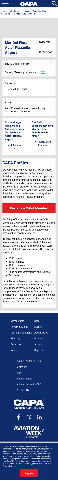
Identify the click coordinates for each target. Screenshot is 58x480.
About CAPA (40, 332)
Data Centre (14, 11)
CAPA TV (22, 367)
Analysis (39, 344)
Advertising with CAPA (29, 384)
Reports (38, 350)
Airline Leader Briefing (29, 361)
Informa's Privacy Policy (27, 453)
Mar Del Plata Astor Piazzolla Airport (19, 13)
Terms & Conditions (21, 332)
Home (2, 11)
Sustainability (24, 378)
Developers (17, 344)
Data (37, 321)
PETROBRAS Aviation (45, 143)
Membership (17, 321)
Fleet (19, 372)
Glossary (15, 338)
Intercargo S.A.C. (16, 146)
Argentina (30, 72)
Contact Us (23, 390)
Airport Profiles (39, 11)
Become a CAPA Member (29, 208)
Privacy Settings (9, 466)
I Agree (29, 473)
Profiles (26, 11)
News (14, 350)
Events (38, 326)
